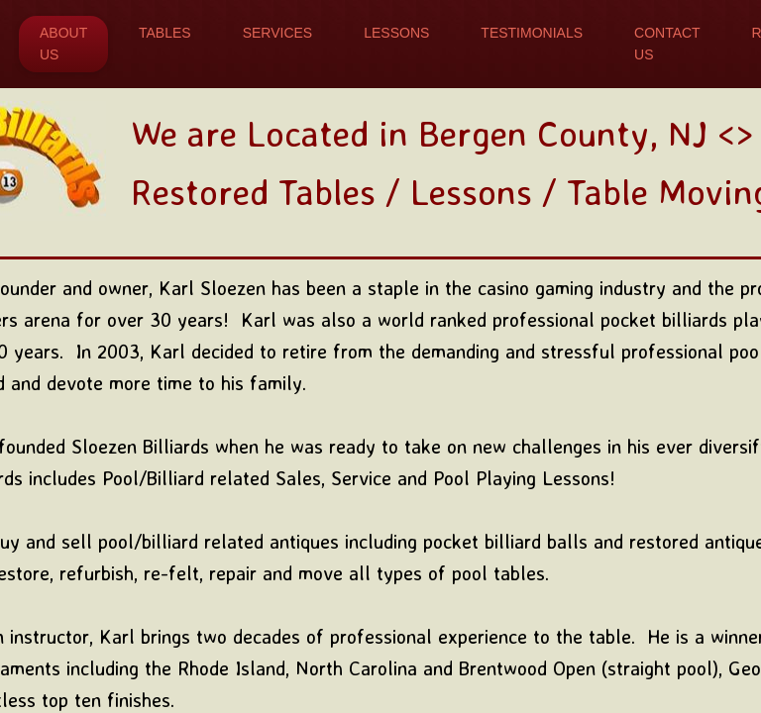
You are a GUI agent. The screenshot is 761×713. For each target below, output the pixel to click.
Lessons (396, 33)
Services (278, 33)
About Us (63, 43)
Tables (165, 33)
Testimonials (532, 33)
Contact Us (667, 43)
